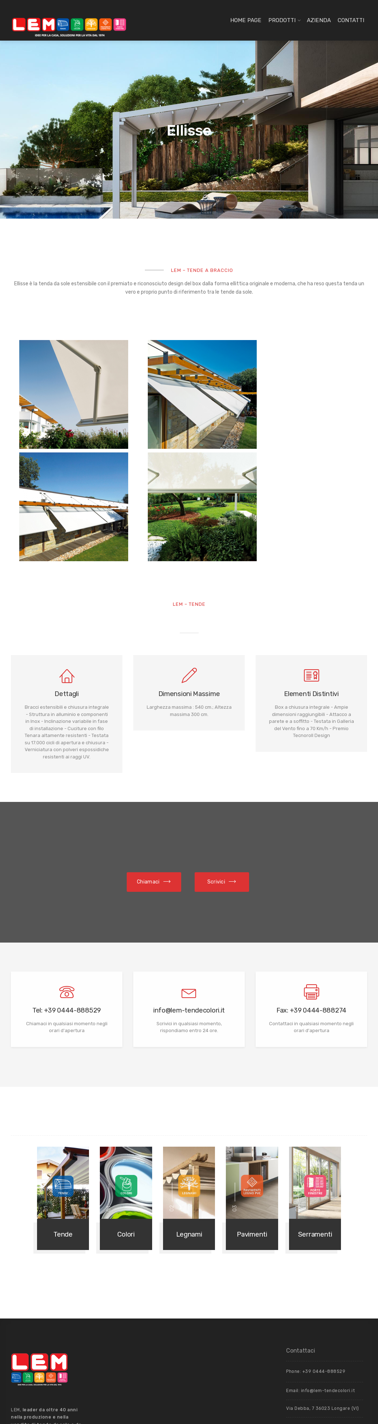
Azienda (319, 20)
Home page (245, 20)
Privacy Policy (333, 1290)
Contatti (351, 20)
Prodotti (282, 20)
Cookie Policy (301, 1290)
